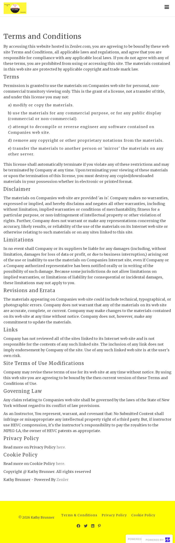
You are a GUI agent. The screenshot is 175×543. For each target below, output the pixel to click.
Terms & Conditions (79, 515)
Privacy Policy (114, 515)
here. (61, 447)
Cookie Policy (143, 515)
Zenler (63, 479)
